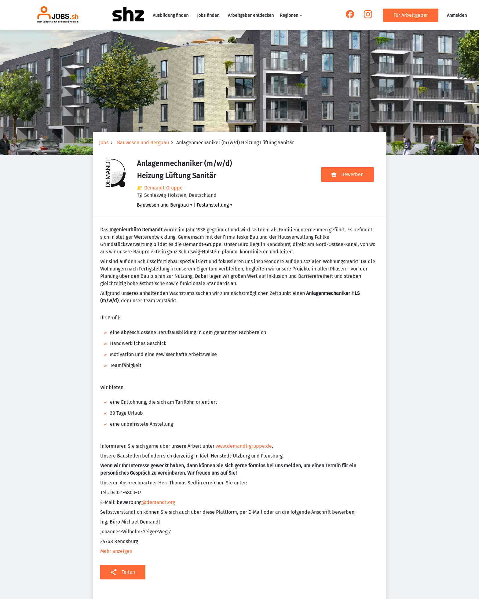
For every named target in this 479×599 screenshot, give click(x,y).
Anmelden (457, 15)
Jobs (103, 142)
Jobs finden (208, 15)
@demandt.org (158, 502)
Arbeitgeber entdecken (251, 15)
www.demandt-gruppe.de (244, 446)
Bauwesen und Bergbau (143, 142)
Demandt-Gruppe (163, 188)
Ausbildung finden (170, 15)
